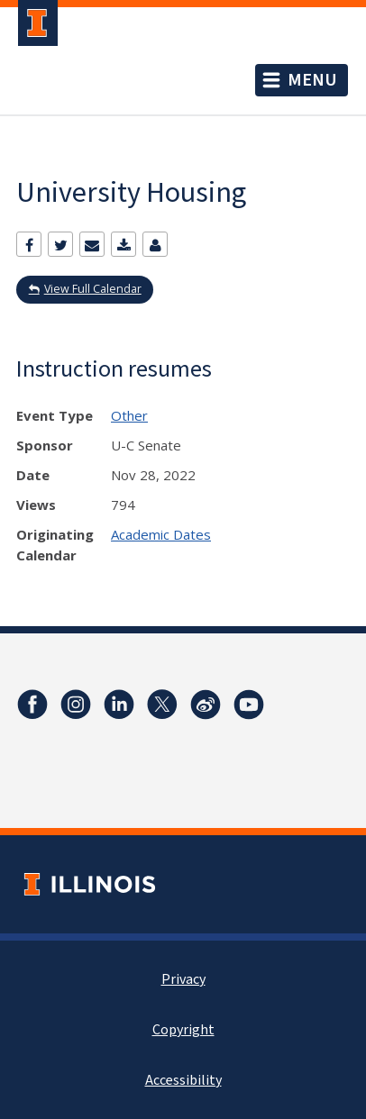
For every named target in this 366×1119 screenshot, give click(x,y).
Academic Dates (161, 534)
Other (129, 415)
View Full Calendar (93, 288)
